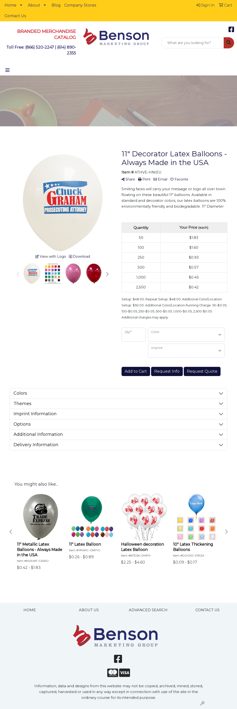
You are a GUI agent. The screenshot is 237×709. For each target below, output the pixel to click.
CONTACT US (207, 610)
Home (10, 5)
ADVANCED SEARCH (148, 610)
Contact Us (15, 16)
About (34, 5)
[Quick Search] (192, 42)
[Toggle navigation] (7, 70)
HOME (29, 610)
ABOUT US (89, 610)
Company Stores (80, 5)
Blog (56, 5)
